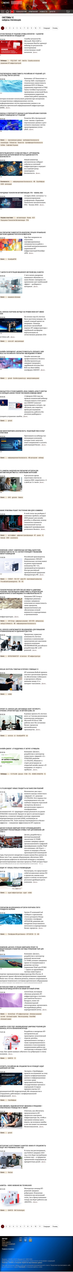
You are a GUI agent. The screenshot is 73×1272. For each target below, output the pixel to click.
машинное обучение (14, 297)
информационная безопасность (22, 181)
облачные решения (35, 1014)
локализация (4, 143)
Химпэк (20, 497)
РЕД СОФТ (13, 61)
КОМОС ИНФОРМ (37, 774)
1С (43, 535)
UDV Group (11, 621)
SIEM (2, 184)
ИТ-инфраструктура (34, 656)
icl (14, 736)
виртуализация (19, 341)
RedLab (3, 538)
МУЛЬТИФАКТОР (13, 656)
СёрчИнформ (40, 181)
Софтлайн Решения (12, 145)
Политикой (21, 1267)
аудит (25, 893)
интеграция (8, 184)
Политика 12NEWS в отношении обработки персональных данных (22, 1262)
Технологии (21, 11)
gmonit (10, 378)
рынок (39, 535)
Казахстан (21, 143)
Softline (3, 145)
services (10, 736)
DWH (7, 538)
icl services (23, 656)
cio (27, 736)
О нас (3, 1240)
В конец (55, 28)
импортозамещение (33, 378)
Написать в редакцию (8, 1244)
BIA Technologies (19, 1210)
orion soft (11, 341)
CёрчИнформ (12, 1100)
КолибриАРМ (12, 259)
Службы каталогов (34, 61)
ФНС (9, 497)
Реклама (4, 1245)
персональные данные (15, 140)
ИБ (34, 181)
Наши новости (6, 1242)
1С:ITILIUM (13, 774)
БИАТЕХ (10, 1058)
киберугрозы (40, 621)
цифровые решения (22, 621)
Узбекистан (13, 143)
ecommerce (14, 538)
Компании (33, 11)
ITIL (30, 774)
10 (35, 28)
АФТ (19, 61)
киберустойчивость (7, 623)
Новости (43, 11)
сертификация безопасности (34, 143)
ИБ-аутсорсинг (32, 458)
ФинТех (24, 61)
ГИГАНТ (10, 579)
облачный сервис (6, 1019)
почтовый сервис (11, 1016)
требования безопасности (31, 140)
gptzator (14, 497)
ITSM (25, 774)
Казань (29, 218)
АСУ (33, 218)
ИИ (38, 934)
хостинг (3, 1016)
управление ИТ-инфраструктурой (11, 63)
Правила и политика (8, 1249)
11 (40, 28)
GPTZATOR (29, 934)
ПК (19, 581)
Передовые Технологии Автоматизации (13, 220)
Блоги (52, 11)
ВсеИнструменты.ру (19, 378)
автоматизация (21, 218)
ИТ (35, 535)
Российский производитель (9, 581)
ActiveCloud (11, 1014)
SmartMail (32, 1016)
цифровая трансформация (25, 535)
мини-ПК (23, 579)
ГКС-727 (16, 579)
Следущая (46, 28)
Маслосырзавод (23, 1016)
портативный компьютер (34, 579)
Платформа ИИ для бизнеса (16, 934)
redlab (10, 694)
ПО (22, 581)
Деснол (20, 774)
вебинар (41, 458)
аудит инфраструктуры (15, 893)
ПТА (27, 220)
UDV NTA (31, 621)
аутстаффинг (12, 535)
